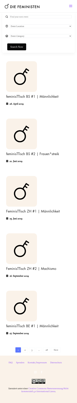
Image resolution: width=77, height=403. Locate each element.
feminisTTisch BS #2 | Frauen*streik (32, 154)
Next (56, 350)
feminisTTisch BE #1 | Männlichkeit (32, 326)
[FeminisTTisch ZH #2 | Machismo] (21, 248)
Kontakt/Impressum (37, 362)
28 (47, 350)
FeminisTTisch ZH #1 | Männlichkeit (33, 211)
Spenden (20, 362)
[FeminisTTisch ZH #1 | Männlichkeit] (21, 191)
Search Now (16, 46)
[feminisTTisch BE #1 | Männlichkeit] (21, 306)
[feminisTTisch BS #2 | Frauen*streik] (21, 134)
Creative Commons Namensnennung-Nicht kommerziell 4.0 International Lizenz (45, 390)
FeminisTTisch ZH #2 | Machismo (31, 268)
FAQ (11, 362)
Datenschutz (56, 362)
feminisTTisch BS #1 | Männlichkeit (32, 96)
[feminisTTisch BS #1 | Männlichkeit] (21, 76)
